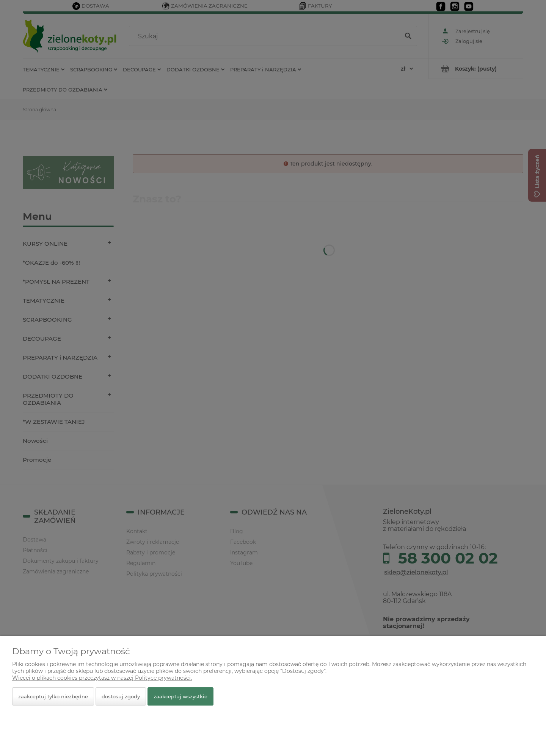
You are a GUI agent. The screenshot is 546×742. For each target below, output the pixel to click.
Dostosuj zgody (121, 696)
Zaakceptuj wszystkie (180, 696)
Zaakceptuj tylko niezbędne (53, 696)
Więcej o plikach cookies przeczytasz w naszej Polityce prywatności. (102, 677)
